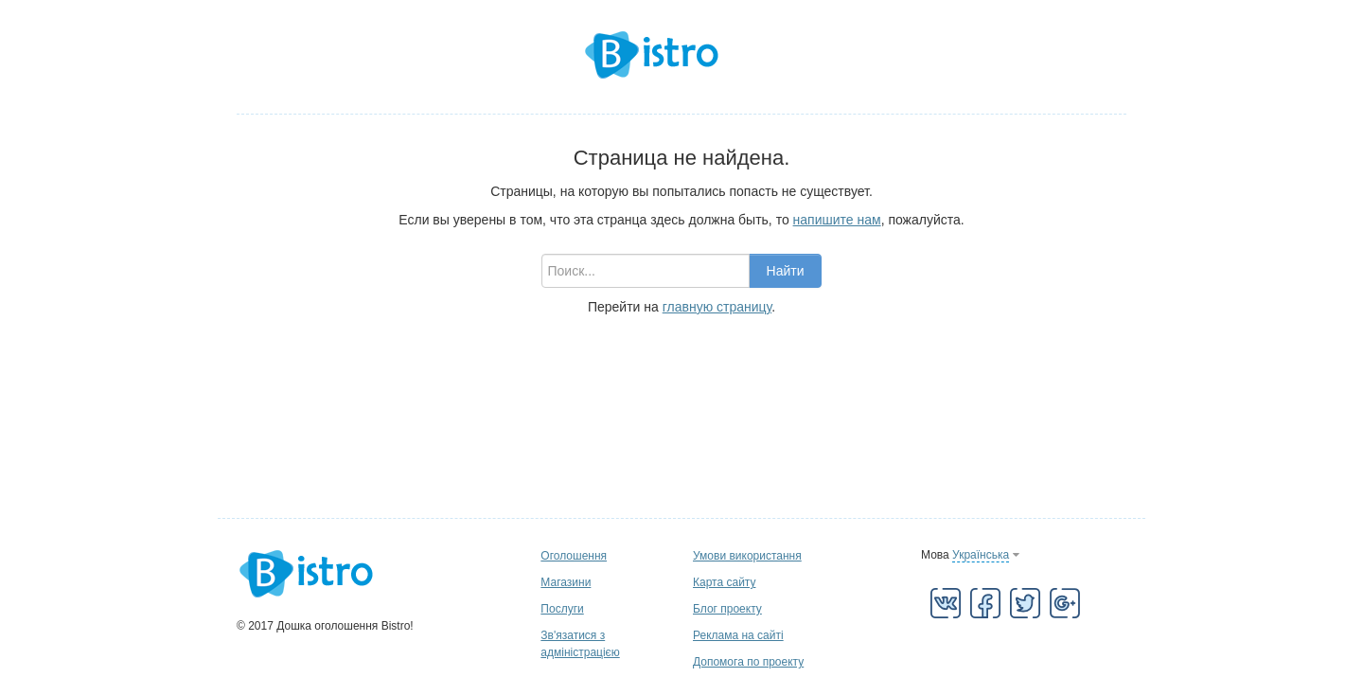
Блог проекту (727, 608)
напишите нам (837, 219)
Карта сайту (724, 582)
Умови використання (747, 555)
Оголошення (573, 555)
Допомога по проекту (748, 661)
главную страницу (717, 306)
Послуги (561, 608)
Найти (786, 270)
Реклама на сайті (738, 635)
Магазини (565, 582)
